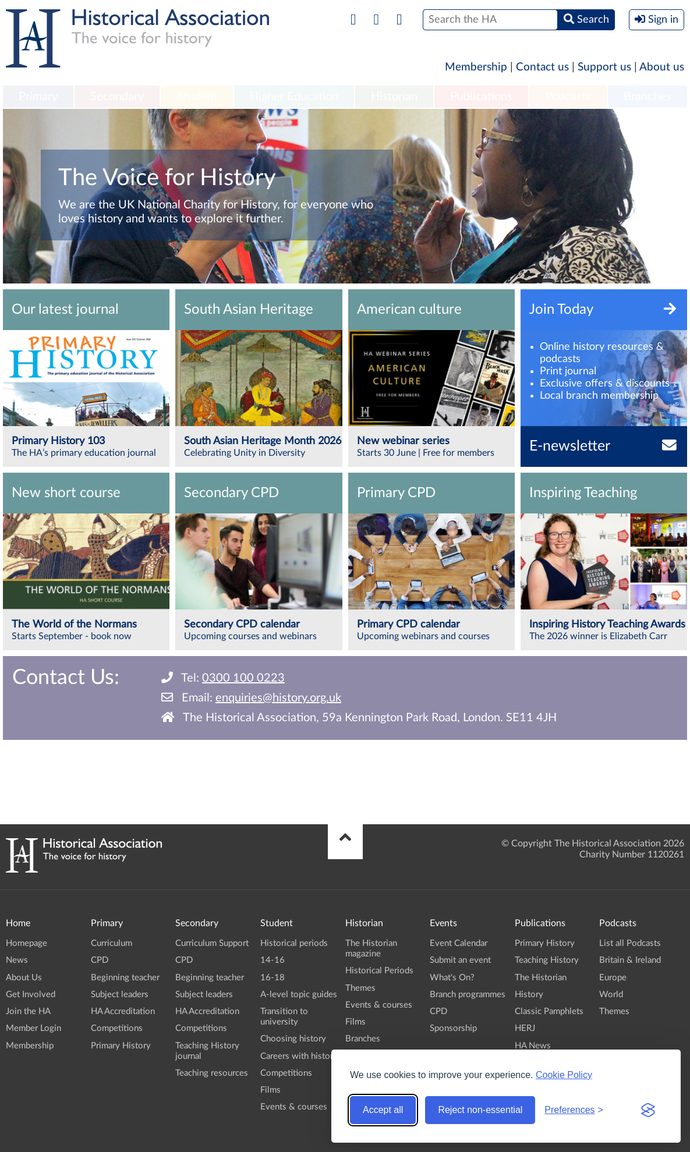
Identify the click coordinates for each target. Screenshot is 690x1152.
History (529, 994)
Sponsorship (453, 1028)
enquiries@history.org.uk (278, 698)
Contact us (542, 67)
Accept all (383, 1110)
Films (270, 1090)
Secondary (117, 96)
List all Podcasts (630, 943)
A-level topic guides (298, 994)
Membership (476, 67)
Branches (647, 96)
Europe (613, 977)
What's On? (452, 977)
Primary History (121, 1045)
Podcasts (568, 96)
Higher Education (294, 96)
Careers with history (299, 1056)
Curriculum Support (212, 943)
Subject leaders (119, 994)
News (17, 960)
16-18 (272, 977)
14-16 (272, 960)
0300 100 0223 (243, 678)
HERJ (525, 1028)
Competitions (117, 1028)
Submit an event (460, 960)
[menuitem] (38, 97)
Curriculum (111, 943)
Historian (394, 96)
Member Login (33, 1028)
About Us (24, 977)
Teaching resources (211, 1073)
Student (197, 96)
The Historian (541, 977)
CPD (99, 960)
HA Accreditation (123, 1011)
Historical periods (294, 943)
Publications (481, 96)
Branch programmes (467, 994)
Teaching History (547, 960)
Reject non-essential (480, 1110)
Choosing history (293, 1038)
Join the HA (28, 1011)
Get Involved (30, 994)
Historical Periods (379, 970)
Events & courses (293, 1107)
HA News (533, 1045)
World (611, 994)
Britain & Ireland (630, 960)
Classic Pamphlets (549, 1011)
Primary (38, 96)
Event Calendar (458, 943)
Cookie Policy (564, 1075)
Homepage (26, 943)
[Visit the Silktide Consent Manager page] (648, 1110)
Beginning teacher (125, 977)
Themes (360, 988)
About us (661, 67)
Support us (604, 67)
